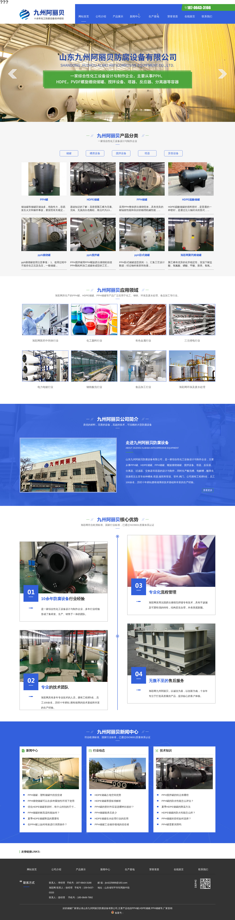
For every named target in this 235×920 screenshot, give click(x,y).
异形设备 (173, 153)
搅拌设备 (121, 153)
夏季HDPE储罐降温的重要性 (43, 818)
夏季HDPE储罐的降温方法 (176, 806)
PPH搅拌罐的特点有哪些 (175, 795)
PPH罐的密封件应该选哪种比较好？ (114, 806)
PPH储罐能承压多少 (106, 812)
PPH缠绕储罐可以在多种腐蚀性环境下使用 (51, 800)
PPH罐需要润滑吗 (171, 824)
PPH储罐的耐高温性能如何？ (44, 812)
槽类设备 (95, 153)
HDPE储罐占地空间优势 (108, 795)
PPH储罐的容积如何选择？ (176, 818)
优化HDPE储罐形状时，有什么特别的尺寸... (52, 806)
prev (12, 74)
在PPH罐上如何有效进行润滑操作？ (47, 824)
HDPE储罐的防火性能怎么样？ (178, 812)
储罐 (68, 153)
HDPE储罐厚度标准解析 (108, 800)
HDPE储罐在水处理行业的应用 (111, 818)
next (222, 74)
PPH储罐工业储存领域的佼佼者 (112, 824)
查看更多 (207, 490)
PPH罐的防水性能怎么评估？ (178, 800)
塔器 (147, 153)
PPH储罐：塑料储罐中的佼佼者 (45, 795)
